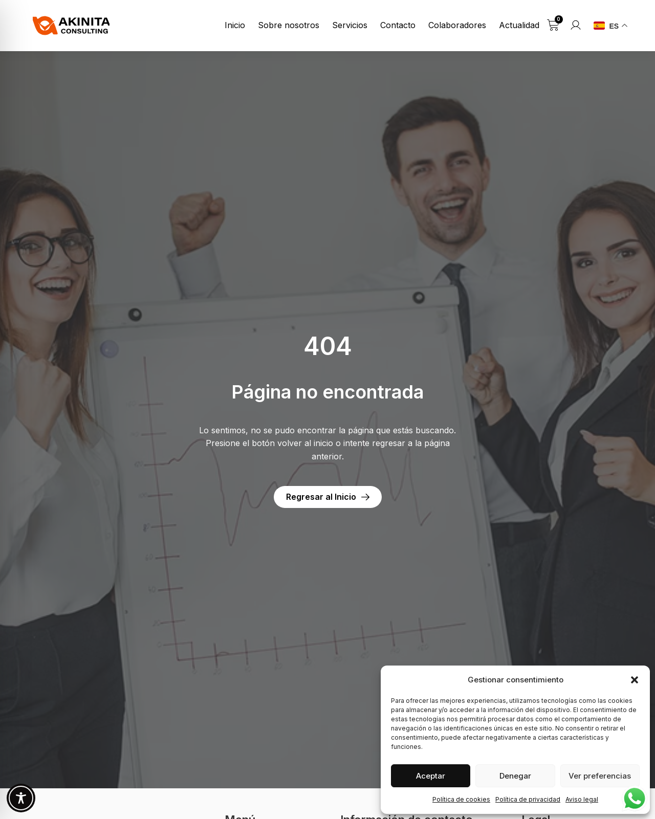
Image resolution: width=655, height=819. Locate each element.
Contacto (398, 25)
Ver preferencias (600, 776)
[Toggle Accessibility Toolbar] (21, 798)
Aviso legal (581, 799)
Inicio (235, 25)
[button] (634, 680)
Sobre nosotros (288, 25)
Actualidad (519, 25)
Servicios (349, 25)
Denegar (515, 776)
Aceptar (430, 776)
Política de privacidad (527, 799)
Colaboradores (457, 25)
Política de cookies (461, 799)
